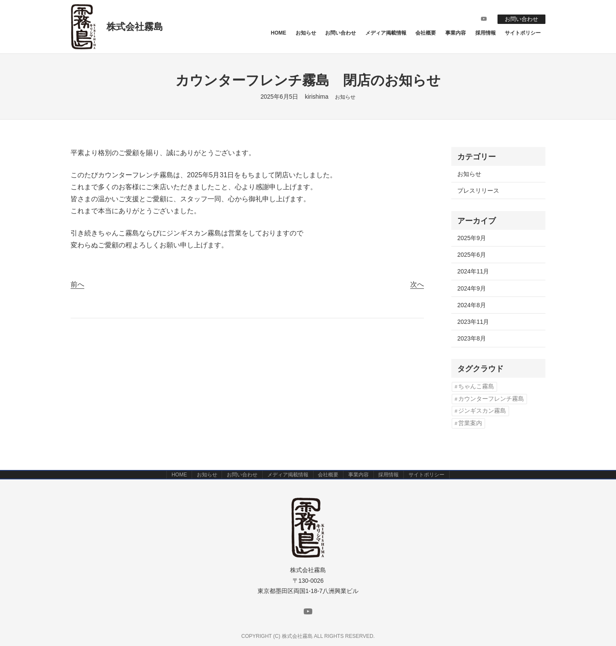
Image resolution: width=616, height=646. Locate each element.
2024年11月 (473, 271)
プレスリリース (478, 190)
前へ (77, 284)
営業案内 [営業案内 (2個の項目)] (470, 423)
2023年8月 (471, 338)
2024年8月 (471, 305)
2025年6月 (471, 254)
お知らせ (345, 97)
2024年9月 (471, 288)
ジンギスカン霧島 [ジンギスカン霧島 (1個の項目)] (482, 411)
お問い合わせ (519, 18)
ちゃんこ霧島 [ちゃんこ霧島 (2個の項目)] (476, 386)
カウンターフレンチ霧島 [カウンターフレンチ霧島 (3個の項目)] (491, 399)
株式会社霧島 (135, 26)
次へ (417, 284)
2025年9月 (471, 238)
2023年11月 (473, 321)
